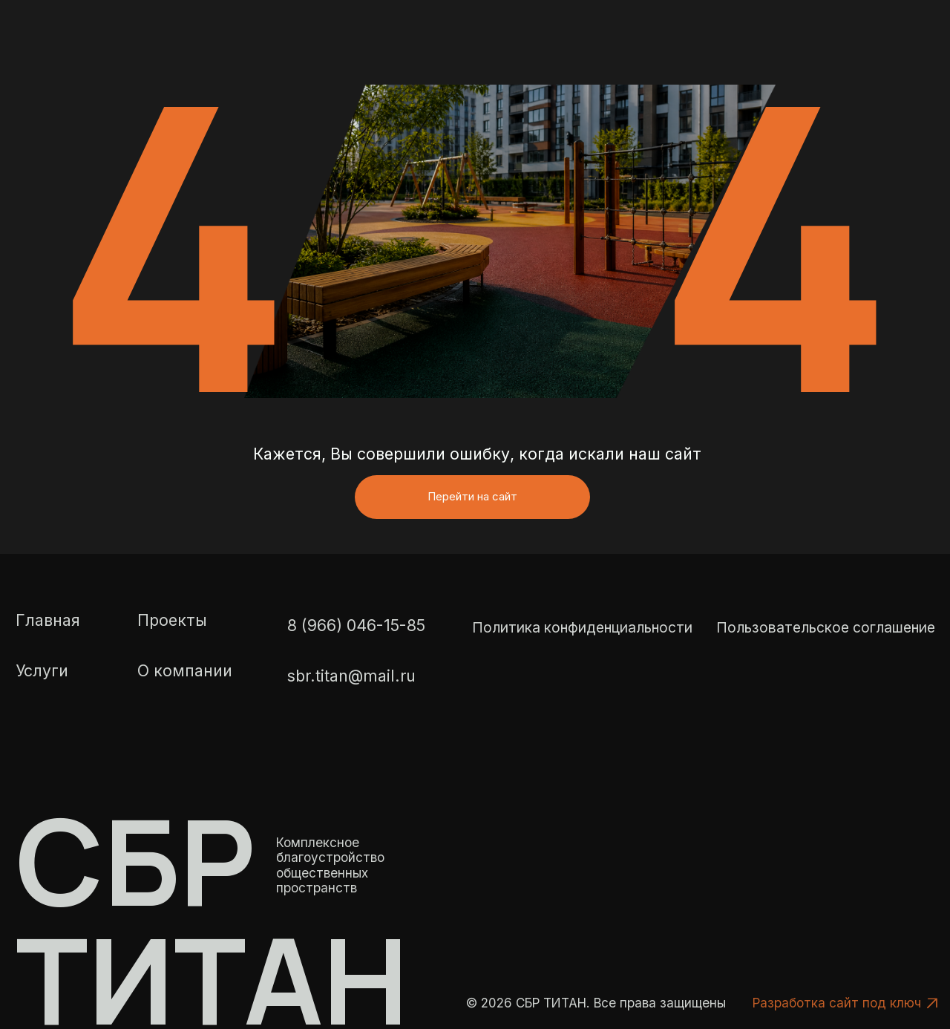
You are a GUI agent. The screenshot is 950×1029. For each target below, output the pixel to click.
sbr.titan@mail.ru (351, 700)
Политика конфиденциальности (582, 653)
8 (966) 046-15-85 (356, 651)
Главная (48, 645)
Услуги (42, 696)
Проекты (172, 645)
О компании (184, 696)
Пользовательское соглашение (825, 653)
